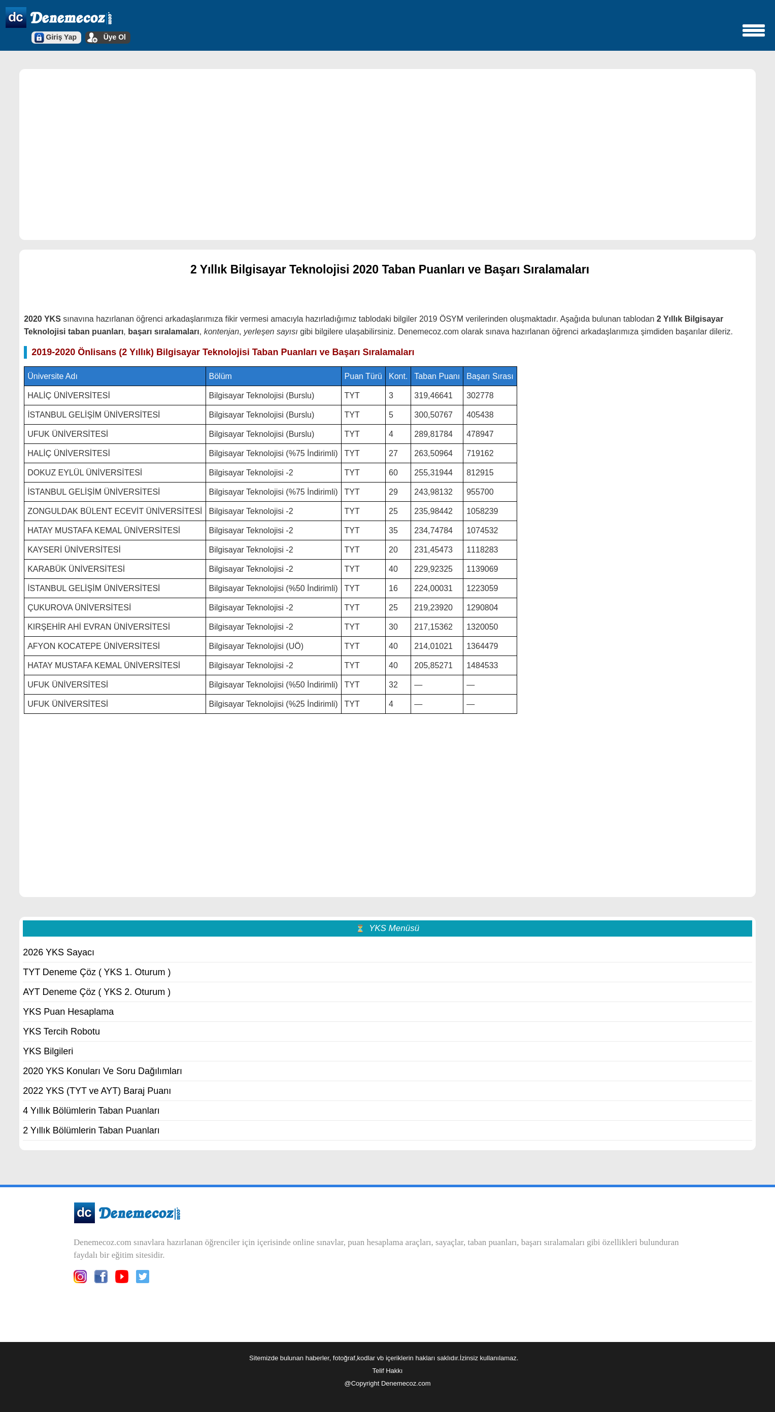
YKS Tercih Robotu (61, 1031)
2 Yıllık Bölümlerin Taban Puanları (91, 1130)
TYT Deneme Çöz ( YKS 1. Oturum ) (97, 972)
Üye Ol (115, 37)
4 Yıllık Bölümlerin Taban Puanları (91, 1111)
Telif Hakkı (388, 1370)
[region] (387, 154)
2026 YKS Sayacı (58, 952)
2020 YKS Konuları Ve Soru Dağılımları (102, 1071)
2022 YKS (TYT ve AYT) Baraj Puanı (97, 1091)
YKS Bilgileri (48, 1051)
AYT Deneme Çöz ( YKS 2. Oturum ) (97, 992)
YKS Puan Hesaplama (68, 1012)
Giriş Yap (61, 37)
